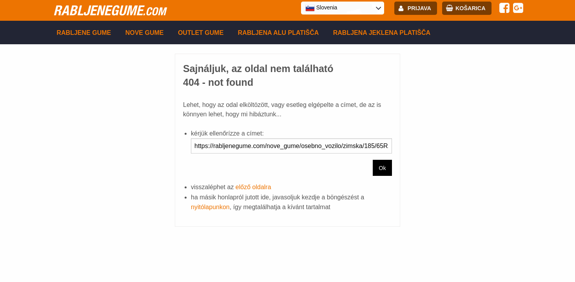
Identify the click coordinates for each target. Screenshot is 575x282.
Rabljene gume (84, 32)
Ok (382, 168)
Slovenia (321, 8)
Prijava (419, 8)
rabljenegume (109, 10)
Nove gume (144, 32)
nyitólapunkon (210, 207)
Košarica (470, 8)
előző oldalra (253, 187)
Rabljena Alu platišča (278, 32)
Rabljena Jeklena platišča (381, 32)
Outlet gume (200, 32)
